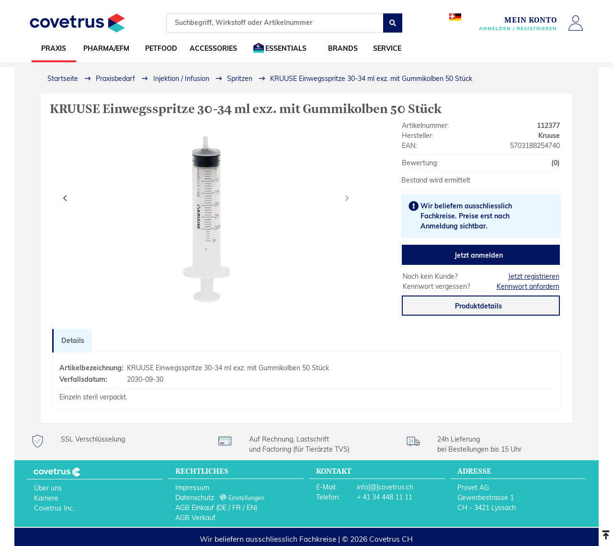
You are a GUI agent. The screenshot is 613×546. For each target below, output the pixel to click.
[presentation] (66, 198)
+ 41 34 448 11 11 (384, 497)
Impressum (192, 487)
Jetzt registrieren (533, 276)
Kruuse (549, 135)
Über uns (48, 488)
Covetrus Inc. (54, 508)
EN (251, 507)
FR (236, 507)
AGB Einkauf (194, 507)
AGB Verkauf (195, 517)
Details (72, 340)
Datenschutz (194, 497)
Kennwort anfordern (528, 286)
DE (222, 507)
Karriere (46, 498)
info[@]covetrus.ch (385, 487)
